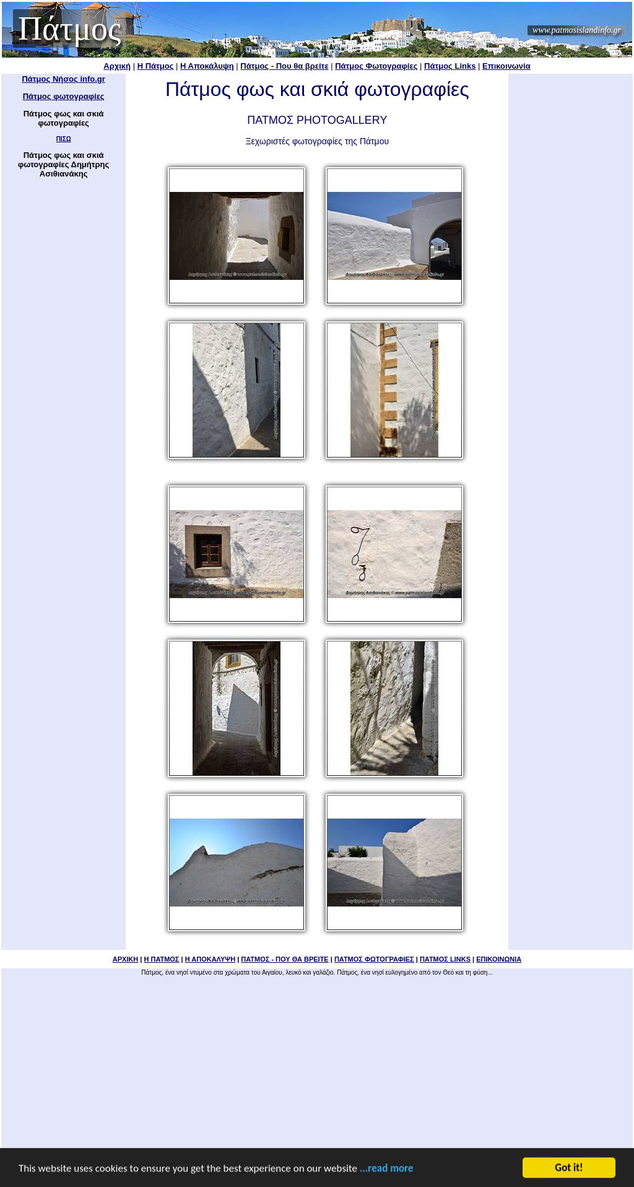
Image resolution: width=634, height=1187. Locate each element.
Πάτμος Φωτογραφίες (376, 66)
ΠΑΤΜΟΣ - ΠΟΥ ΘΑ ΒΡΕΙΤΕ (284, 959)
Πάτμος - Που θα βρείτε (284, 66)
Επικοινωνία (506, 66)
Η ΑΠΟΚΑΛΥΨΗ (210, 959)
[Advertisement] (317, 1066)
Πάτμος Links (450, 66)
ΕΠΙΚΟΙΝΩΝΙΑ (498, 959)
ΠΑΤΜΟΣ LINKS (445, 959)
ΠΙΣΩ (63, 139)
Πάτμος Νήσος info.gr (63, 79)
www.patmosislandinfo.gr (576, 30)
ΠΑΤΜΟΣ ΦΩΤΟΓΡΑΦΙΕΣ (374, 959)
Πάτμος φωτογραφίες (64, 96)
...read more (387, 1169)
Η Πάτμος (155, 66)
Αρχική (117, 66)
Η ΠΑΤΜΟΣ (161, 959)
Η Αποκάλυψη (207, 66)
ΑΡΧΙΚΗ (126, 959)
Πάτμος (69, 28)
